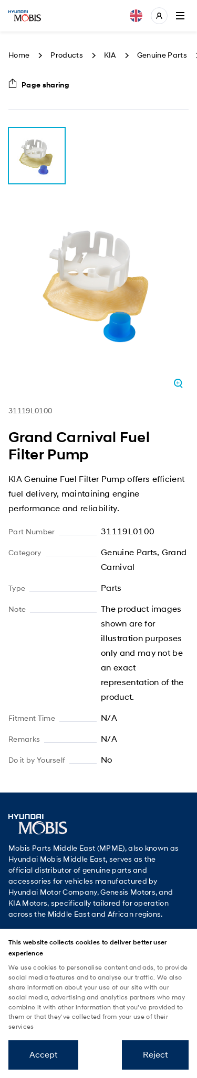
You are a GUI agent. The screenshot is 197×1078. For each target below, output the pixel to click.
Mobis (24, 15)
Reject (155, 1055)
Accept (43, 1055)
